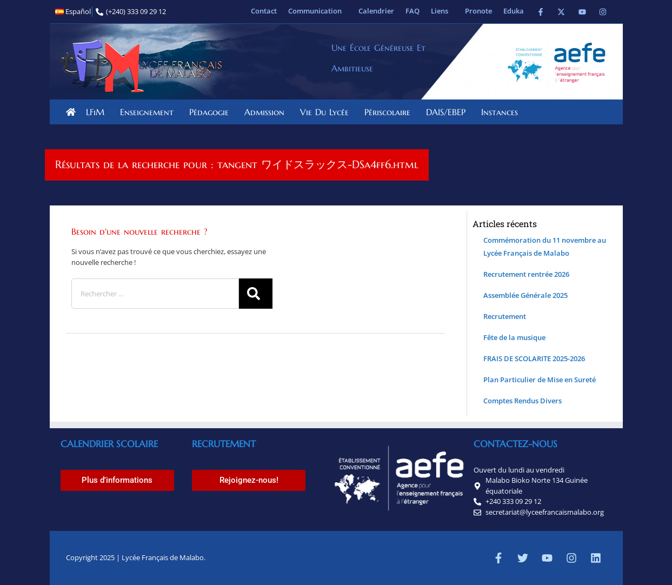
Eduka (513, 11)
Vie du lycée (327, 112)
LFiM (98, 112)
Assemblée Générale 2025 (525, 295)
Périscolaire (390, 112)
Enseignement (149, 112)
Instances (502, 112)
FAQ (412, 11)
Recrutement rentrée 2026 (526, 274)
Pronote (478, 11)
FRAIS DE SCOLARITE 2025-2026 (534, 358)
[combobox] (155, 293)
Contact (264, 11)
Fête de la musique (514, 337)
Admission (267, 112)
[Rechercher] (255, 293)
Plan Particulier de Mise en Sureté (539, 379)
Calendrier (376, 11)
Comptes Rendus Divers (522, 400)
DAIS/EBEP (448, 112)
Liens (442, 10)
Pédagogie (211, 112)
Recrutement (504, 316)
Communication (317, 10)
